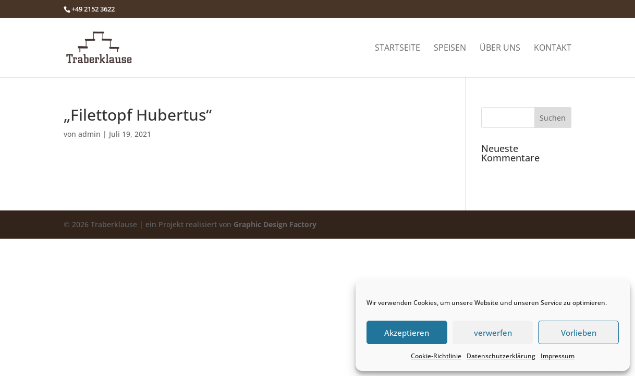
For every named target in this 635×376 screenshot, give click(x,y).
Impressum (558, 355)
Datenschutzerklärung (501, 355)
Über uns (500, 48)
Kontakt (552, 48)
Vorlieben (578, 332)
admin (89, 134)
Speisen (450, 48)
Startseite (397, 48)
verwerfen (493, 332)
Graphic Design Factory (275, 224)
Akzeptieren (406, 332)
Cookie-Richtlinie (436, 355)
